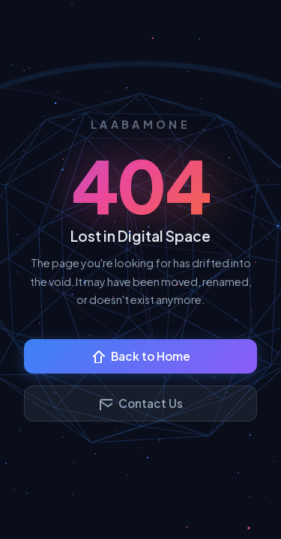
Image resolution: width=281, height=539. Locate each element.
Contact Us (141, 403)
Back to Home (140, 356)
